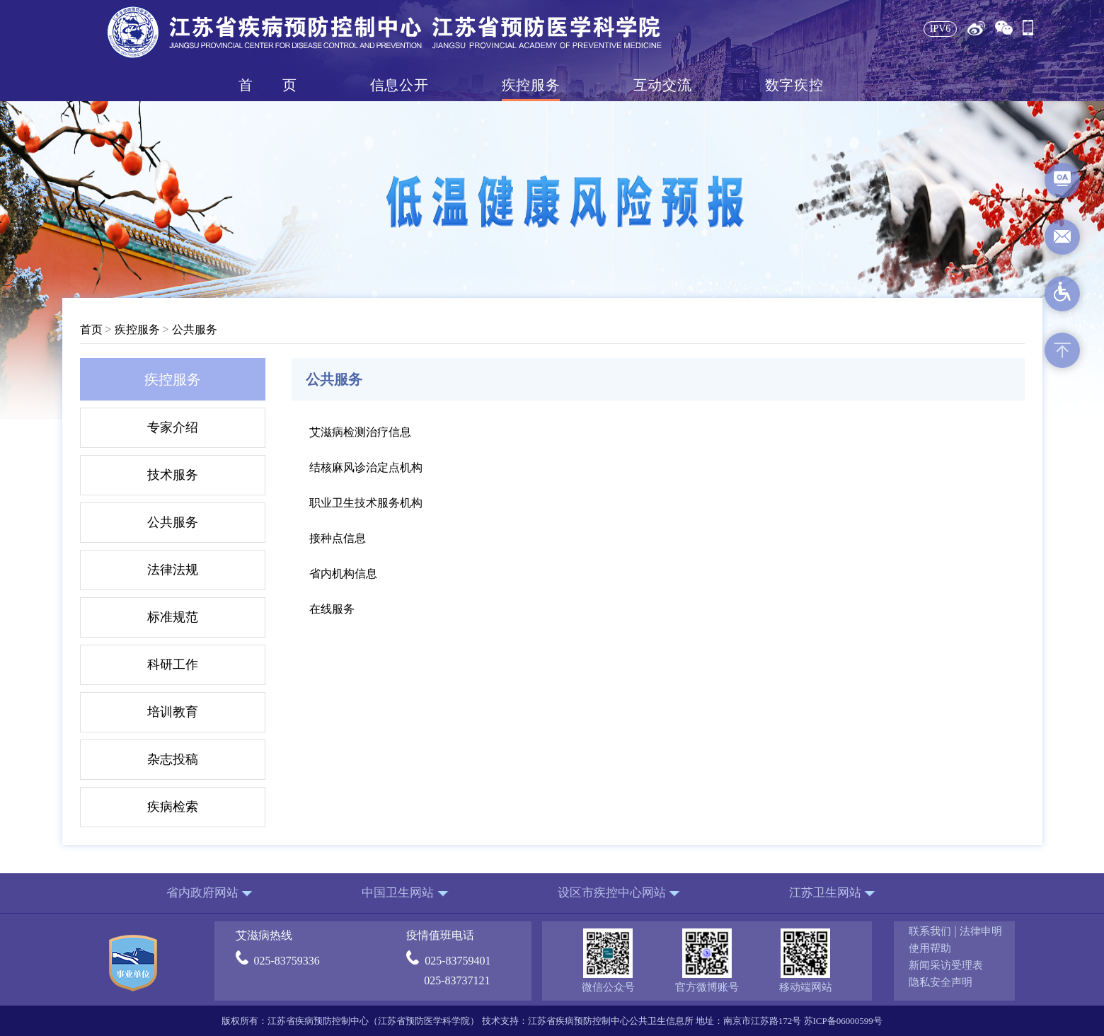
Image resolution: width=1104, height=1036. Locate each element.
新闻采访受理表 (946, 965)
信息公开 (399, 85)
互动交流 (662, 85)
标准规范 (172, 617)
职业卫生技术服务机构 (365, 503)
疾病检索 (172, 807)
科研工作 (172, 664)
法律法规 (172, 570)
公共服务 (194, 329)
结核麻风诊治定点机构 (365, 467)
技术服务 (172, 475)
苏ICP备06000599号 (843, 1020)
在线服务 (332, 609)
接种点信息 (337, 538)
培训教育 (172, 712)
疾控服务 (531, 85)
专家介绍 (172, 427)
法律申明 (981, 931)
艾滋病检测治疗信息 (360, 432)
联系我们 (930, 931)
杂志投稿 (172, 759)
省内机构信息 (343, 574)
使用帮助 (930, 948)
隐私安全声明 (940, 982)
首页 (267, 85)
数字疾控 (794, 85)
